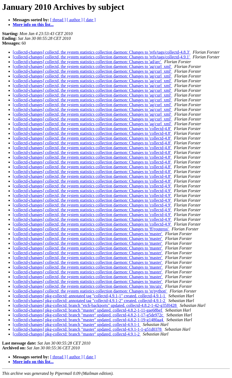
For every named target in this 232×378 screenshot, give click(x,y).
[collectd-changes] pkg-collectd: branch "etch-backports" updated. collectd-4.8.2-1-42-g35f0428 (95, 305)
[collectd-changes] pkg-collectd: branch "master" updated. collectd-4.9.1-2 (77, 334)
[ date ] (90, 20)
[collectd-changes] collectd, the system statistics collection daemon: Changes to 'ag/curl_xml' (92, 66)
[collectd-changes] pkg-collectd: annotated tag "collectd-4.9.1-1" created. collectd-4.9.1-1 (89, 296)
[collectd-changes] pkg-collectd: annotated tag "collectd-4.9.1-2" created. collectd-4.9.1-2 (89, 300)
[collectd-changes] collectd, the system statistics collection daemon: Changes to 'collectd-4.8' (92, 128)
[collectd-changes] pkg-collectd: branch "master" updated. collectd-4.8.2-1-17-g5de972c (88, 315)
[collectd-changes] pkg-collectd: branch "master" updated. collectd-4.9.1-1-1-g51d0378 (87, 329)
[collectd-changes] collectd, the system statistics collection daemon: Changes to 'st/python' (90, 291)
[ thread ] (58, 20)
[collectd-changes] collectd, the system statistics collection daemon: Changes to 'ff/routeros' (91, 229)
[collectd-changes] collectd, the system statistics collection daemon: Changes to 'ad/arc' (87, 61)
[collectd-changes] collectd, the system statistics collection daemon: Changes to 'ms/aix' (88, 286)
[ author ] (75, 20)
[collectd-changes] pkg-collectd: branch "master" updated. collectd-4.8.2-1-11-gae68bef (88, 310)
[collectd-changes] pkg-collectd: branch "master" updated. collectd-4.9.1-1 (77, 324)
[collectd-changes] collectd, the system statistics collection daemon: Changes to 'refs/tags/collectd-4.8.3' (102, 52)
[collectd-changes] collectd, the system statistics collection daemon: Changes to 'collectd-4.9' (92, 186)
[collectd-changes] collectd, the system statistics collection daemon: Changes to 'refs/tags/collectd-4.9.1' (102, 57)
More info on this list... (33, 24)
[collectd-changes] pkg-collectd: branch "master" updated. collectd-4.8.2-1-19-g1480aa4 (88, 319)
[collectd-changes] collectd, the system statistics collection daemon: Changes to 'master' (88, 233)
